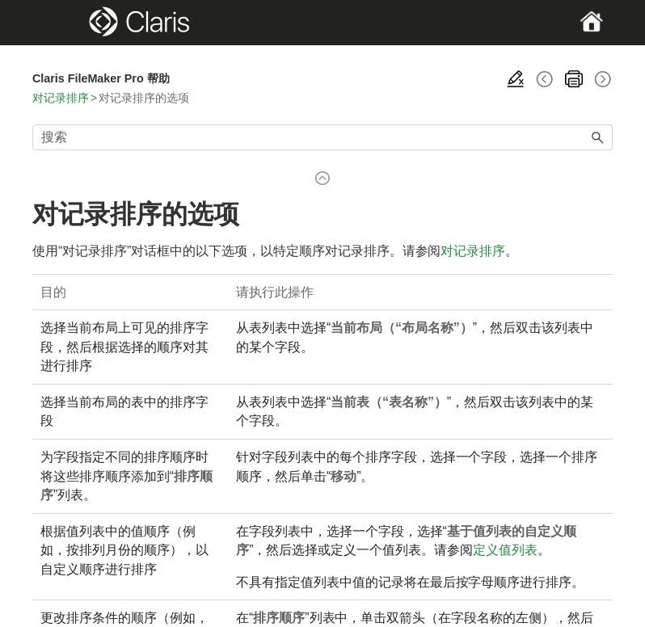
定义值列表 (505, 550)
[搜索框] (322, 137)
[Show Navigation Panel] (60, 22)
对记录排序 (60, 97)
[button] (598, 137)
